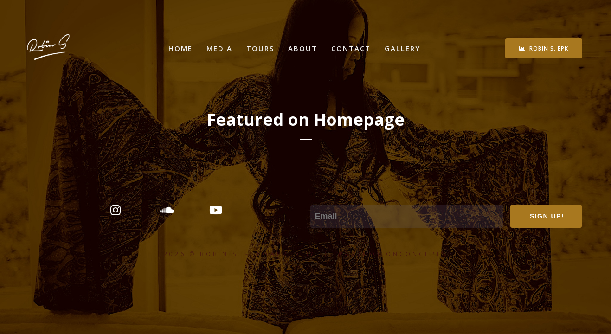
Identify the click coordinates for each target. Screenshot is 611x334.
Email (320, 198)
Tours (260, 48)
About (302, 48)
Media (219, 48)
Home (180, 48)
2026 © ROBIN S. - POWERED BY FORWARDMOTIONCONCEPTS (305, 254)
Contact (351, 48)
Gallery (402, 48)
